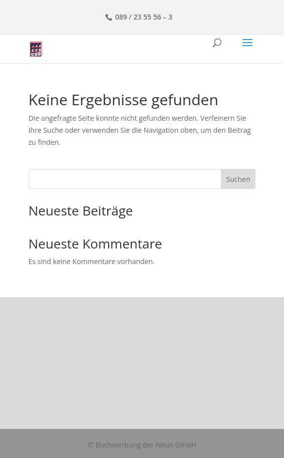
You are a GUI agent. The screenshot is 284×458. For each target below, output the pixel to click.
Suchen (238, 179)
